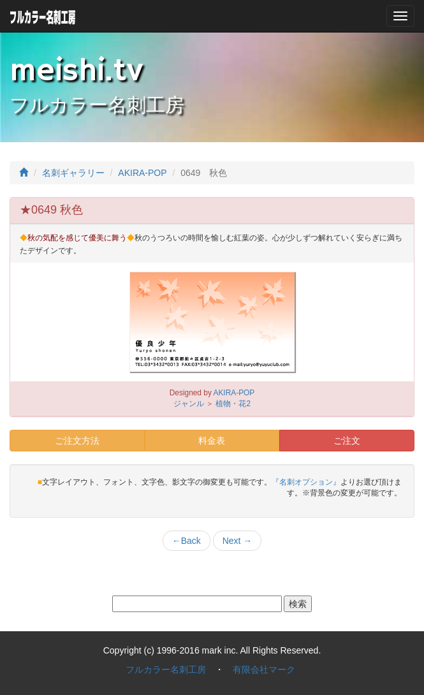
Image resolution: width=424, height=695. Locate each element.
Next (237, 541)
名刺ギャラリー (73, 173)
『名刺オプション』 (306, 482)
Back (186, 541)
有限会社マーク (264, 669)
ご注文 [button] (346, 440)
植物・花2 (233, 403)
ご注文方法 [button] (77, 440)
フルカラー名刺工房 (166, 669)
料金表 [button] (211, 440)
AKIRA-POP (142, 173)
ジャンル (188, 403)
